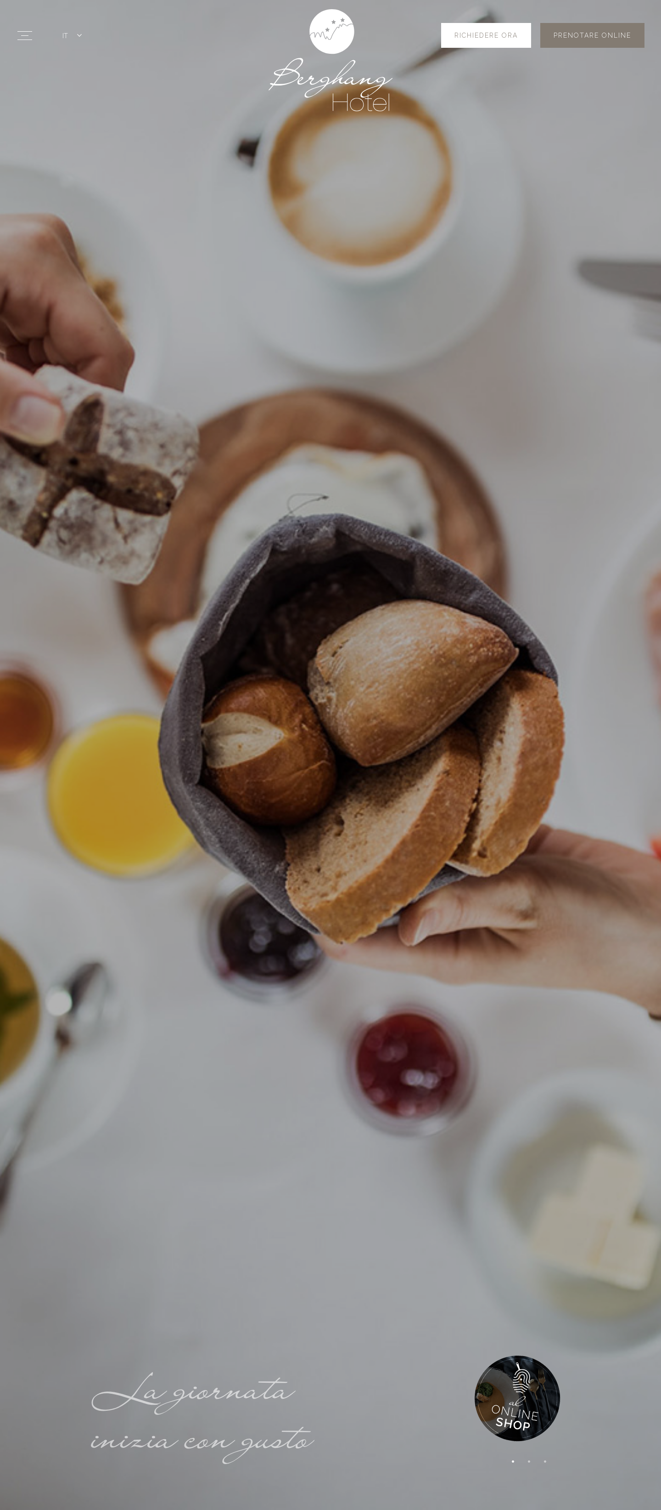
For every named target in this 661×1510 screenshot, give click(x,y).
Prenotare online (592, 35)
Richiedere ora (486, 35)
